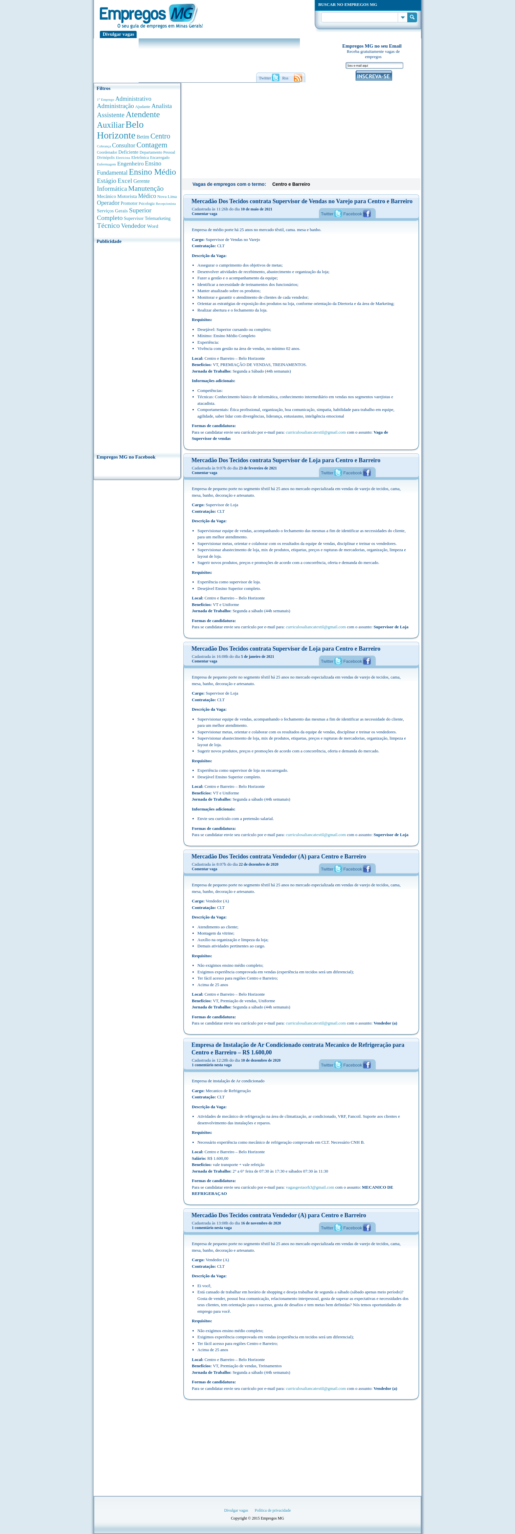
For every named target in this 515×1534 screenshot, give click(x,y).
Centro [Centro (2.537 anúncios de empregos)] (160, 136)
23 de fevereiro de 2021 (258, 468)
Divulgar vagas (118, 34)
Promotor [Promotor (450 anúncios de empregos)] (129, 203)
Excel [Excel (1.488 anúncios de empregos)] (125, 180)
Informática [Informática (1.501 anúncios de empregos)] (112, 188)
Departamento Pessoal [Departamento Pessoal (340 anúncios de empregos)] (157, 152)
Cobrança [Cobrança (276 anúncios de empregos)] (104, 146)
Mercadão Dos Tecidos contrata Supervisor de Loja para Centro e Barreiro (285, 460)
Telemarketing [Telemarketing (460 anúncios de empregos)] (158, 218)
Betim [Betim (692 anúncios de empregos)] (143, 137)
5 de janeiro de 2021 (257, 656)
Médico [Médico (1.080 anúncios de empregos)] (147, 196)
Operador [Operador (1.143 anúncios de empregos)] (108, 203)
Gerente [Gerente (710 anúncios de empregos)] (141, 181)
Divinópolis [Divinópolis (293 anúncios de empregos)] (106, 158)
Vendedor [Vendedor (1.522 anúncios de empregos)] (133, 225)
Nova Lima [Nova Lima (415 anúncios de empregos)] (167, 196)
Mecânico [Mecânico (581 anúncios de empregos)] (106, 196)
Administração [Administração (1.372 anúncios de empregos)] (115, 105)
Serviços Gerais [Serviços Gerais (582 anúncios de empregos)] (112, 210)
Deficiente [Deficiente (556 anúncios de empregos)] (128, 152)
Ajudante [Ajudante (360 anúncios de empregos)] (142, 106)
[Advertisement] (137, 346)
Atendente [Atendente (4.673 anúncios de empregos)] (143, 114)
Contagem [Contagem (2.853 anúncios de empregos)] (151, 145)
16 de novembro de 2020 (261, 1223)
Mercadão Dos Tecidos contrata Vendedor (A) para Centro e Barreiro (278, 856)
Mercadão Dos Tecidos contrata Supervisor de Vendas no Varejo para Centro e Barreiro (302, 201)
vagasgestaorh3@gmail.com (310, 1187)
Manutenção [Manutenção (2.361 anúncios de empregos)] (146, 188)
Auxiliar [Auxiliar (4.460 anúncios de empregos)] (110, 124)
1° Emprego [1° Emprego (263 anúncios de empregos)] (105, 99)
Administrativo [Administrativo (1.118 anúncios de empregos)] (133, 99)
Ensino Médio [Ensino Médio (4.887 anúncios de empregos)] (152, 172)
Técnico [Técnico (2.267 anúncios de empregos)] (108, 225)
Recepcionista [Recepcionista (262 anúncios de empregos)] (166, 203)
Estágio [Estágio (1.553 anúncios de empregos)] (106, 180)
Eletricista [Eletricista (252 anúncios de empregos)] (123, 158)
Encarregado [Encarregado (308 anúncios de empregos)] (159, 158)
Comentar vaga (204, 213)
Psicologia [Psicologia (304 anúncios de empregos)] (146, 204)
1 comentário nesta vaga (212, 1065)
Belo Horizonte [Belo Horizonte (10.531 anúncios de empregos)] (120, 129)
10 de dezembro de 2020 (260, 1060)
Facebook (352, 213)
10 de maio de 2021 (256, 209)
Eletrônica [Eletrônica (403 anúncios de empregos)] (140, 157)
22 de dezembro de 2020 (258, 864)
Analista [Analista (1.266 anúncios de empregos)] (161, 105)
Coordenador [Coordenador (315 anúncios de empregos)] (107, 152)
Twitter (327, 213)
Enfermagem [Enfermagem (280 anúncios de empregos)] (106, 164)
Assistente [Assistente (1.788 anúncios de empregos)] (110, 115)
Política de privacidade (273, 1510)
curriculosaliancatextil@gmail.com (316, 432)
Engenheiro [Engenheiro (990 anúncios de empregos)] (130, 163)
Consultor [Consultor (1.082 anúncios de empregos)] (123, 145)
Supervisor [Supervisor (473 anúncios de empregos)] (134, 218)
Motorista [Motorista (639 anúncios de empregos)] (127, 196)
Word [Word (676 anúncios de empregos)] (152, 226)
